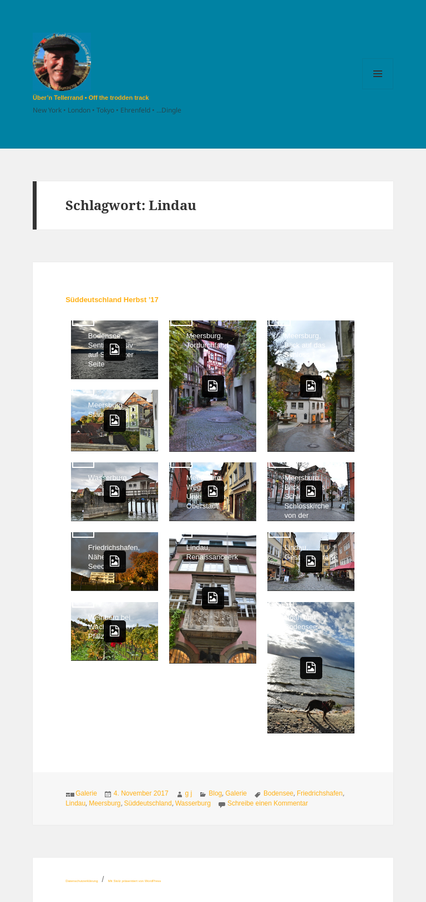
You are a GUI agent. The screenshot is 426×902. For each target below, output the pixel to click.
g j (188, 793)
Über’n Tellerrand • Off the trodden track (91, 97)
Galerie (86, 793)
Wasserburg (193, 803)
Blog (215, 793)
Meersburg (104, 803)
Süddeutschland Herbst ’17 (112, 299)
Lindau (75, 803)
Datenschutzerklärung (81, 881)
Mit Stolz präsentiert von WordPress (134, 881)
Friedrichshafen (320, 793)
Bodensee (278, 793)
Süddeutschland (148, 803)
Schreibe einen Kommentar (267, 803)
